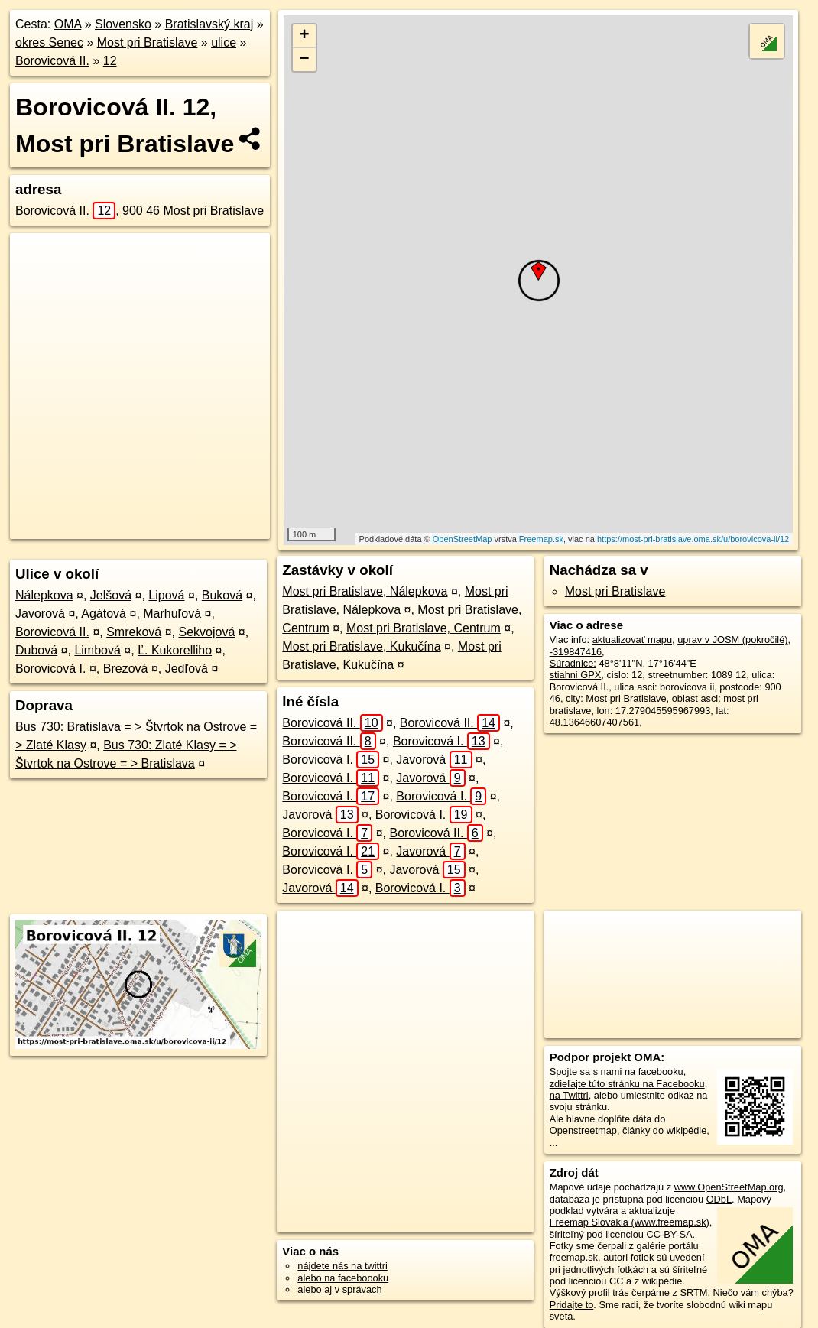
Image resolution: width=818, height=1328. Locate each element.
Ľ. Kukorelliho (175, 650)
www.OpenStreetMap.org (729, 1187)
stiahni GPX (576, 674)
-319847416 (576, 652)
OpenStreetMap (462, 539)
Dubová (36, 650)
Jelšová (110, 595)
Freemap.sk (541, 539)
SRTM (693, 1292)
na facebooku (654, 1071)
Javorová (40, 613)
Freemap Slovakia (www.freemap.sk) (629, 1222)
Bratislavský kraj (209, 24)
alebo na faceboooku (342, 1278)
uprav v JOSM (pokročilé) (732, 639)
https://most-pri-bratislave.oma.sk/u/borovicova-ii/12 (693, 539)
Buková (222, 595)
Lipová (166, 595)
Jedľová (186, 668)
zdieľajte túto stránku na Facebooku (627, 1083)
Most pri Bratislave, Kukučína (361, 646)
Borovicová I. (50, 668)
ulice (223, 42)
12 (110, 60)
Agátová (103, 613)
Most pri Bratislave (147, 42)
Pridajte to (572, 1304)
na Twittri (569, 1095)
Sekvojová (206, 631)
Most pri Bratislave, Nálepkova (364, 591)
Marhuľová (172, 613)
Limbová (97, 650)
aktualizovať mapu (632, 639)
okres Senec (49, 42)
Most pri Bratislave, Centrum (423, 628)
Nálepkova (44, 595)
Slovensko (123, 24)
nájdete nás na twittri (342, 1265)
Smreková (133, 631)
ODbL (719, 1199)
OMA (68, 24)
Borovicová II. (52, 60)
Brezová (125, 668)
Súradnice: (573, 663)
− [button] (305, 59)
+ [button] (305, 35)
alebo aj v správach (339, 1289)
